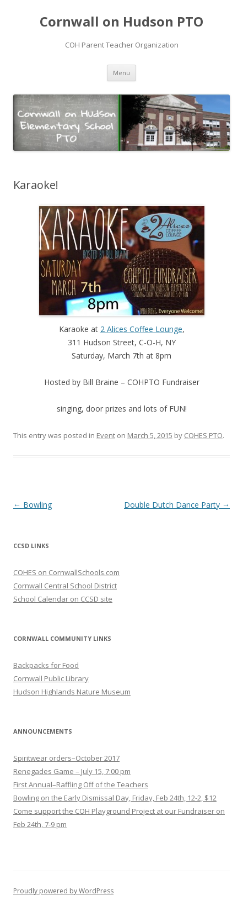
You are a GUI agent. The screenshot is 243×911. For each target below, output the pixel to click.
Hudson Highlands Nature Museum (72, 692)
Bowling (32, 504)
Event (105, 435)
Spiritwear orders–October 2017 (66, 758)
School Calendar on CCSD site (62, 599)
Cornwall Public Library (51, 678)
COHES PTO (203, 435)
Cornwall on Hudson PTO (121, 21)
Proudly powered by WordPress (63, 891)
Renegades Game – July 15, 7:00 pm (72, 771)
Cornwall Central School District (65, 586)
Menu (121, 73)
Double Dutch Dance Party (177, 504)
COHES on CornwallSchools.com (66, 572)
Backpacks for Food (46, 665)
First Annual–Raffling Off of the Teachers (80, 784)
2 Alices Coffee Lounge (141, 329)
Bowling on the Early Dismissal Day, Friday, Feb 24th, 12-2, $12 (115, 798)
